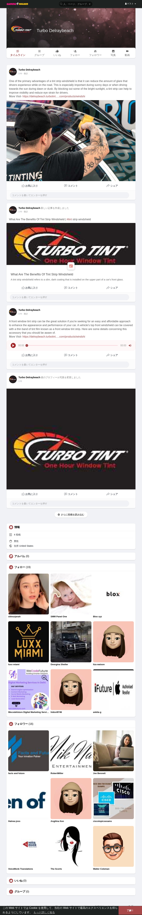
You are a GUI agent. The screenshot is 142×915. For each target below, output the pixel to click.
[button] (76, 4)
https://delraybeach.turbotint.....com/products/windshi (54, 96)
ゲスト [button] (130, 3)
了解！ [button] (130, 910)
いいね (18, 880)
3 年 (20, 73)
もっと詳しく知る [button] (44, 912)
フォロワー (21, 724)
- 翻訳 (25, 73)
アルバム (19, 556)
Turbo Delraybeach (55, 30)
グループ (19, 891)
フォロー (19, 567)
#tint (69, 219)
